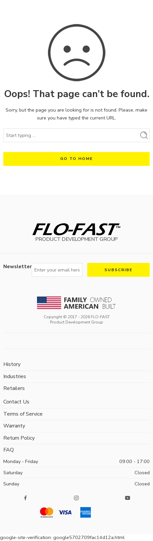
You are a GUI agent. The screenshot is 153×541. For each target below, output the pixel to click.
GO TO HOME (76, 158)
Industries (14, 376)
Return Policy (19, 438)
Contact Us (16, 401)
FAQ (8, 449)
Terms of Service (23, 414)
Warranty (14, 425)
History (11, 364)
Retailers (14, 388)
